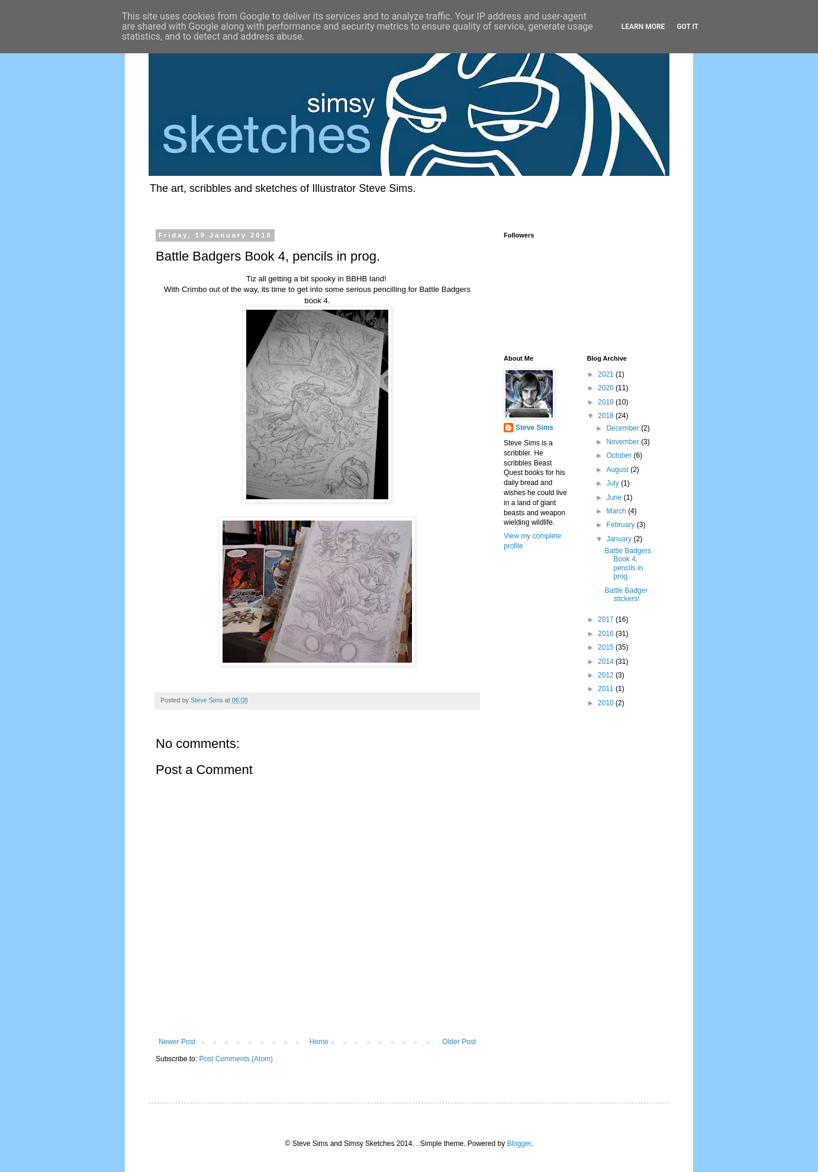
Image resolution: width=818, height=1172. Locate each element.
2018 (607, 416)
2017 (607, 619)
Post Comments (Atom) (236, 1059)
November (623, 442)
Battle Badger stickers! (626, 594)
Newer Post (177, 1042)
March (617, 511)
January (619, 539)
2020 (607, 388)
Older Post (459, 1042)
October (619, 455)
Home (319, 1042)
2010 (607, 703)
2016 (607, 634)
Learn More (643, 27)
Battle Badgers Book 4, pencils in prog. (627, 563)
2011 (607, 689)
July (613, 483)
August (618, 469)
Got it (687, 27)
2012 (607, 675)
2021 (607, 374)
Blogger (519, 1143)
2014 (607, 661)
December (623, 428)
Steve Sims (534, 427)
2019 (607, 402)
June (614, 497)
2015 (607, 647)
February (621, 525)
